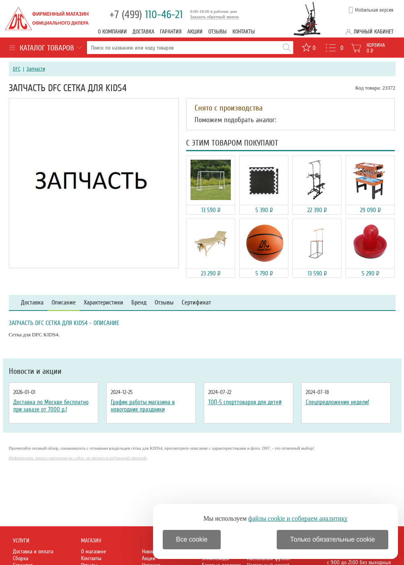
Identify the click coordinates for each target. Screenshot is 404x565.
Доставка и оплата (33, 551)
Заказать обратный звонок (214, 16)
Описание (64, 302)
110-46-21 (146, 14)
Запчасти (36, 69)
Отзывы (217, 31)
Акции (195, 31)
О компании (112, 31)
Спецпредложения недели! (337, 402)
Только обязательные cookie (332, 539)
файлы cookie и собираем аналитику (298, 518)
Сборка (20, 558)
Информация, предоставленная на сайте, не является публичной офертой (78, 457)
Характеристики (103, 302)
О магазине (93, 551)
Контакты (243, 31)
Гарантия (171, 31)
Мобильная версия (374, 10)
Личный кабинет (374, 31)
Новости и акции (35, 371)
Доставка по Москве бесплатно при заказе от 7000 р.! (51, 405)
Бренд (139, 302)
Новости (150, 551)
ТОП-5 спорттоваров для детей (245, 402)
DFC (17, 69)
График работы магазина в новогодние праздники (143, 405)
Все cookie (191, 539)
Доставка (143, 31)
